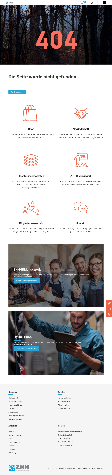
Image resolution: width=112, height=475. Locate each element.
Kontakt (61, 425)
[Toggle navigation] (104, 2)
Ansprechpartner (64, 408)
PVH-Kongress (13, 452)
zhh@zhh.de (67, 445)
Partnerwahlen (13, 445)
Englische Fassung (14, 419)
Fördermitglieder (64, 405)
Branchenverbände (15, 405)
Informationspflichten (85, 468)
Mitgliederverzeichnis (15, 401)
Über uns (12, 392)
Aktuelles (12, 425)
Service (61, 392)
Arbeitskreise (13, 412)
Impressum (100, 468)
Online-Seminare (14, 442)
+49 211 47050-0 (67, 442)
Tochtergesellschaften (16, 415)
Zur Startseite (17, 91)
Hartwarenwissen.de (65, 398)
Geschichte (12, 408)
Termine (11, 431)
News (10, 438)
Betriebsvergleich (64, 401)
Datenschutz (71, 468)
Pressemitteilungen (15, 435)
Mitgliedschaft (13, 398)
